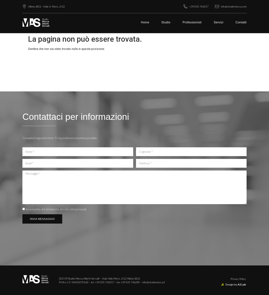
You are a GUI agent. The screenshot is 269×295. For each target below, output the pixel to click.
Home (145, 22)
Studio (165, 22)
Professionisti (192, 22)
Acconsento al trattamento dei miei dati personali (56, 209)
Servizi (218, 22)
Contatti (241, 22)
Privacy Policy (238, 278)
